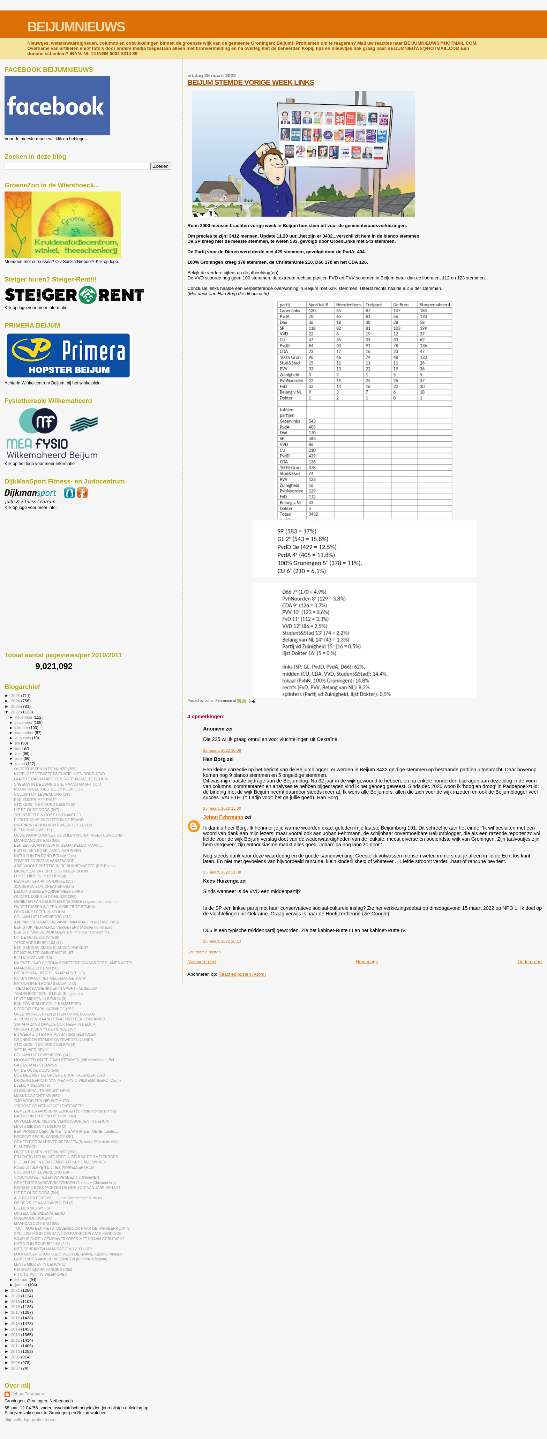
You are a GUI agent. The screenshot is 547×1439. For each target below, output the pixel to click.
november (24, 722)
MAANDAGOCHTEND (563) (37, 1223)
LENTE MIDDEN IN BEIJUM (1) (40, 1264)
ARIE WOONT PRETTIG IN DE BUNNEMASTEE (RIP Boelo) (64, 866)
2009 (16, 1357)
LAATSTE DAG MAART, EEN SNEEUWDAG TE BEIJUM (61, 779)
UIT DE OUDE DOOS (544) (36, 1193)
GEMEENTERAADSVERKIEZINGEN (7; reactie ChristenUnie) (65, 1183)
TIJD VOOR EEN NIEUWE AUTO (41, 1101)
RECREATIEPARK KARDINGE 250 (43, 1269)
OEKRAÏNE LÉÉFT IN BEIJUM (39, 912)
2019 (16, 1301)
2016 (16, 1318)
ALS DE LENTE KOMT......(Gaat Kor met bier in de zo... (59, 1198)
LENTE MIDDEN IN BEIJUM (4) (40, 876)
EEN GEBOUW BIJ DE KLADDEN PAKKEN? (51, 947)
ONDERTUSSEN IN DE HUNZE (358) (45, 896)
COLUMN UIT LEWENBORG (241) (43, 1055)
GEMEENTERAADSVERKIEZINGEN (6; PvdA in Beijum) (60, 1259)
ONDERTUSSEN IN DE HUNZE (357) (45, 1029)
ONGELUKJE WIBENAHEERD (39, 1213)
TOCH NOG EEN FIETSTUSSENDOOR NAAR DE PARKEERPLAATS (72, 1228)
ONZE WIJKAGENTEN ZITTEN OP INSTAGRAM (54, 1014)
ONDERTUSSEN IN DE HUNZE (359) (45, 769)
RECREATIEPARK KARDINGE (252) (44, 1009)
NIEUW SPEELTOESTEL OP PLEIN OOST (49, 789)
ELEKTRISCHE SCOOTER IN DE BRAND (49, 820)
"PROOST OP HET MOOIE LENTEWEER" (49, 1106)
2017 (16, 1312)
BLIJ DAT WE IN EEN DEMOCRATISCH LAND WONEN (60, 1162)
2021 (16, 1290)
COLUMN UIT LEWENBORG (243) (43, 794)
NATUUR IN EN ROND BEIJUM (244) (45, 856)
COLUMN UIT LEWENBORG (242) (43, 917)
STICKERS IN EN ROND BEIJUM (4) (44, 1044)
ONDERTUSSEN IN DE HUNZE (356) (45, 1152)
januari (21, 1285)
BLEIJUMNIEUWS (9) (32, 1085)
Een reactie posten (203, 952)
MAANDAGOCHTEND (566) (37, 840)
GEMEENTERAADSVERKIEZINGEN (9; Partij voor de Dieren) (65, 1111)
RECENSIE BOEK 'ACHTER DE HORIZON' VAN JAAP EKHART (67, 1187)
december (24, 717)
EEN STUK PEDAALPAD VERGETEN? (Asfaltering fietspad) (64, 927)
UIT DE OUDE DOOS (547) (36, 810)
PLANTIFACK (25, 1147)
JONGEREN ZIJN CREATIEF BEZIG (44, 886)
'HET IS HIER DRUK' (31, 1050)
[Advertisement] (36, 548)
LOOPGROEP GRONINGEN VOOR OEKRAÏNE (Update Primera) (68, 1254)
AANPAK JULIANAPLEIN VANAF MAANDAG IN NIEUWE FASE (66, 922)
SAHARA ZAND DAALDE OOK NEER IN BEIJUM (55, 1024)
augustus (23, 738)
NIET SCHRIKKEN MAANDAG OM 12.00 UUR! (53, 1249)
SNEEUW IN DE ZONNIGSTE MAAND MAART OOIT (58, 784)
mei (19, 753)
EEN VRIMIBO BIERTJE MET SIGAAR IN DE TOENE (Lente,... (66, 1131)
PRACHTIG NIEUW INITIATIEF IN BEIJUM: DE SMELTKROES (66, 1157)
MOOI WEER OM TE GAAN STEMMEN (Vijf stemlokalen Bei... (65, 1060)
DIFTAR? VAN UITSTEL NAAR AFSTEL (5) (49, 973)
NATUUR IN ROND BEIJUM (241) (42, 1244)
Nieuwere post (201, 961)
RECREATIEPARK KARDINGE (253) (44, 881)
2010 (16, 1351)
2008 (16, 1362)
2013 (16, 1334)
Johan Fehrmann (223, 817)
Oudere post (529, 961)
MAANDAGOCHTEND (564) (37, 1096)
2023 (16, 706)
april (19, 758)
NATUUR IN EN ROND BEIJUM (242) (45, 1116)
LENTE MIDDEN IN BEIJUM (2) (40, 1126)
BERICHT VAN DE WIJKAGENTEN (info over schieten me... (63, 932)
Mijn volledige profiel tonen (30, 1419)
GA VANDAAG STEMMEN (35, 1065)
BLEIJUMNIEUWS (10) (33, 957)
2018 (16, 1306)
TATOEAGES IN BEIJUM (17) (38, 942)
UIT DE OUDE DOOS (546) (36, 937)
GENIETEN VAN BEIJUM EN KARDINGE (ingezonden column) (66, 901)
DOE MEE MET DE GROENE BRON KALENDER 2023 (59, 1075)
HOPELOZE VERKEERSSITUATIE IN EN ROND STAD (59, 774)
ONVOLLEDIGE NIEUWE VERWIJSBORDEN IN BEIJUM (61, 1121)
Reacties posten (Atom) (242, 974)
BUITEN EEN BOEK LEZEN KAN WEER (47, 850)
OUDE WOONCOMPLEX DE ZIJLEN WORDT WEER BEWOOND (68, 835)
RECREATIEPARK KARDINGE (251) (44, 1136)
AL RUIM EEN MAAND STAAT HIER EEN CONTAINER (59, 1019)
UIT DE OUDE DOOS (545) (36, 1070)
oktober (22, 728)
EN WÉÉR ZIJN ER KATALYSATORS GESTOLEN (55, 1034)
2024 (16, 700)
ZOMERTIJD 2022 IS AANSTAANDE (44, 861)
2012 (16, 1340)
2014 (16, 1329)
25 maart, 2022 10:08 (222, 750)
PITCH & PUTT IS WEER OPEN (40, 1274)
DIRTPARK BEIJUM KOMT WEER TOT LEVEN (53, 825)
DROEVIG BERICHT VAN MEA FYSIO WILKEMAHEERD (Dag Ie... (69, 1080)
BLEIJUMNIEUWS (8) (32, 1208)
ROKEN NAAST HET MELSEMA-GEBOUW (50, 978)
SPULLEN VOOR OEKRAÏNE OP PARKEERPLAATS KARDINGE (68, 1233)
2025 (16, 695)
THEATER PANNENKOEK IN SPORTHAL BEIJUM (55, 988)
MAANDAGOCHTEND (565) (37, 968)
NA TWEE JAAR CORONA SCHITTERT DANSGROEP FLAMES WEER (73, 963)
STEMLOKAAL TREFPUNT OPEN (42, 1090)
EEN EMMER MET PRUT (35, 799)
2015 (16, 1323)
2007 (16, 1368)
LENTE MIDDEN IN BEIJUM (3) (40, 999)
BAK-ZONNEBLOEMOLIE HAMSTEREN (47, 1004)
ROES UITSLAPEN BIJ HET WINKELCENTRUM (54, 1167)
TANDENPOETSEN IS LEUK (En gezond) (48, 993)
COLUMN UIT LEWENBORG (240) (43, 1172)
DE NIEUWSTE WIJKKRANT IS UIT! (44, 953)
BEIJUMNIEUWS (76, 26)
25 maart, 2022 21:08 (222, 872)
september (25, 732)
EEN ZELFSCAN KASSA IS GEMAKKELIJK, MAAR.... (58, 845)
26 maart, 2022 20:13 (222, 941)
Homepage (367, 961)
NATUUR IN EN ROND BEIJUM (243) (45, 983)
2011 (16, 1345)
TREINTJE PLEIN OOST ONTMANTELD (47, 815)
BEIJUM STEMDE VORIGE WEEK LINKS (250, 82)
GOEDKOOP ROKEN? (33, 1218)
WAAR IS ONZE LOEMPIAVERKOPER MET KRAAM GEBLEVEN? (69, 1239)
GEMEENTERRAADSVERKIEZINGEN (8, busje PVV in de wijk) (66, 1142)
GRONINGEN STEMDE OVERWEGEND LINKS (53, 1039)
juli (18, 743)
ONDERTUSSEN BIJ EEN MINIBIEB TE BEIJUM (54, 907)
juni (18, 748)
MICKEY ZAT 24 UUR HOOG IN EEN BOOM (51, 871)
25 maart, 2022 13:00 (222, 808)
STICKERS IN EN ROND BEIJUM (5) (44, 804)
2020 (16, 1296)
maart (21, 764)
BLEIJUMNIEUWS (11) (33, 830)
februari (22, 1279)
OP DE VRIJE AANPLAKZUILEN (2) (43, 1203)
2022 (16, 712)
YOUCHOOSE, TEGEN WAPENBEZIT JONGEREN (56, 1177)
